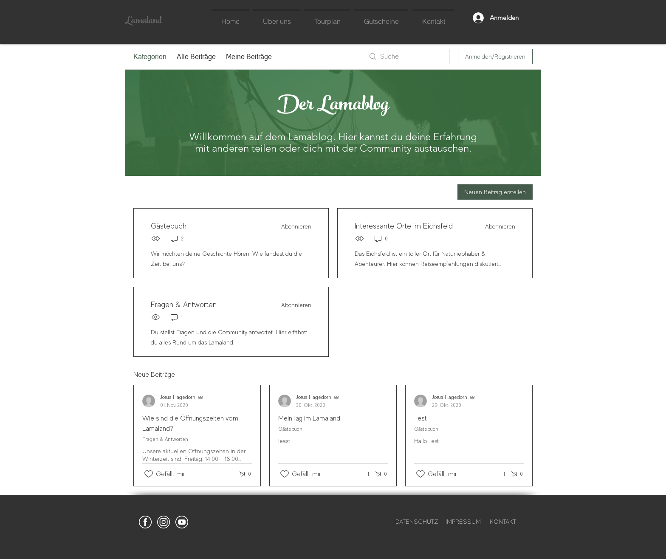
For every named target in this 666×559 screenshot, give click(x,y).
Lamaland (143, 21)
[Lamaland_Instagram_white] (163, 522)
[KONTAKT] (503, 522)
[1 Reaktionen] (363, 474)
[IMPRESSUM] (462, 522)
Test (420, 418)
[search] (406, 56)
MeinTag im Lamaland (309, 418)
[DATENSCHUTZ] (416, 522)
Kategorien (149, 56)
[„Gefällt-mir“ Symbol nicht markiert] (148, 474)
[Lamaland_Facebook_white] (145, 522)
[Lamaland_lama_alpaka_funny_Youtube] (181, 522)
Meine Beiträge (249, 56)
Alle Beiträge (196, 56)
